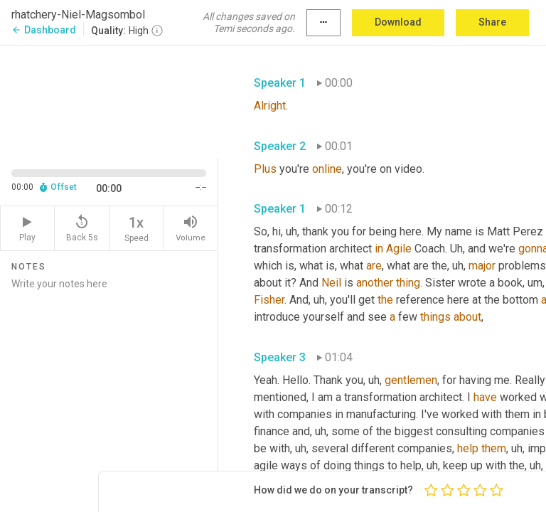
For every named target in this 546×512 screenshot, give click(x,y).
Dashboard (43, 30)
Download (398, 22)
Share (492, 22)
